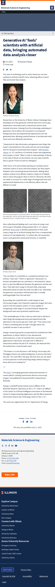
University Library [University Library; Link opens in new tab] (8, 557)
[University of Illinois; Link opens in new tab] (9, 492)
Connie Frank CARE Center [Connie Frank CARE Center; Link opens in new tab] (11, 553)
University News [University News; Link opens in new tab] (8, 514)
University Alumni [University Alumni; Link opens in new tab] (8, 525)
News (4, 12)
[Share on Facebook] (3, 69)
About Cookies (7, 570)
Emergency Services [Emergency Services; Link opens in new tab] (9, 545)
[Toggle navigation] (52, 8)
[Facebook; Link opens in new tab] (9, 445)
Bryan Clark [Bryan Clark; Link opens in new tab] (15, 229)
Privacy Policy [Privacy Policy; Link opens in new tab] (26, 570)
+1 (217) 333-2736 (10, 461)
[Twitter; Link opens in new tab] (3, 445)
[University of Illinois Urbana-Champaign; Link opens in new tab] (3, 3)
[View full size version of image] (13, 98)
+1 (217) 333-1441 (13, 458)
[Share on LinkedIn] (11, 69)
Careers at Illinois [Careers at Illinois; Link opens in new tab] (8, 510)
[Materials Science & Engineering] (15, 7)
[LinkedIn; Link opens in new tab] (12, 445)
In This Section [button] (8, 33)
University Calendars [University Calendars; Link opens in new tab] (9, 533)
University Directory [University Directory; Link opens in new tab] (9, 538)
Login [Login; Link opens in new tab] (4, 582)
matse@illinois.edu (12, 463)
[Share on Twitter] (7, 69)
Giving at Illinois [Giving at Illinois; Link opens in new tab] (7, 529)
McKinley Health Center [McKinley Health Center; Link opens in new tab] (10, 549)
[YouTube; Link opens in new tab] (16, 445)
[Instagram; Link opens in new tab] (6, 445)
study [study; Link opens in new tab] (8, 372)
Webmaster (43, 576)
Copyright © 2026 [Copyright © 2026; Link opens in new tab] (8, 576)
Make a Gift (10, 474)
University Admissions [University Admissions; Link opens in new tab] (10, 506)
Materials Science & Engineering (20, 440)
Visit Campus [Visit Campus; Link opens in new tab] (6, 518)
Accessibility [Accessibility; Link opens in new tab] (27, 576)
